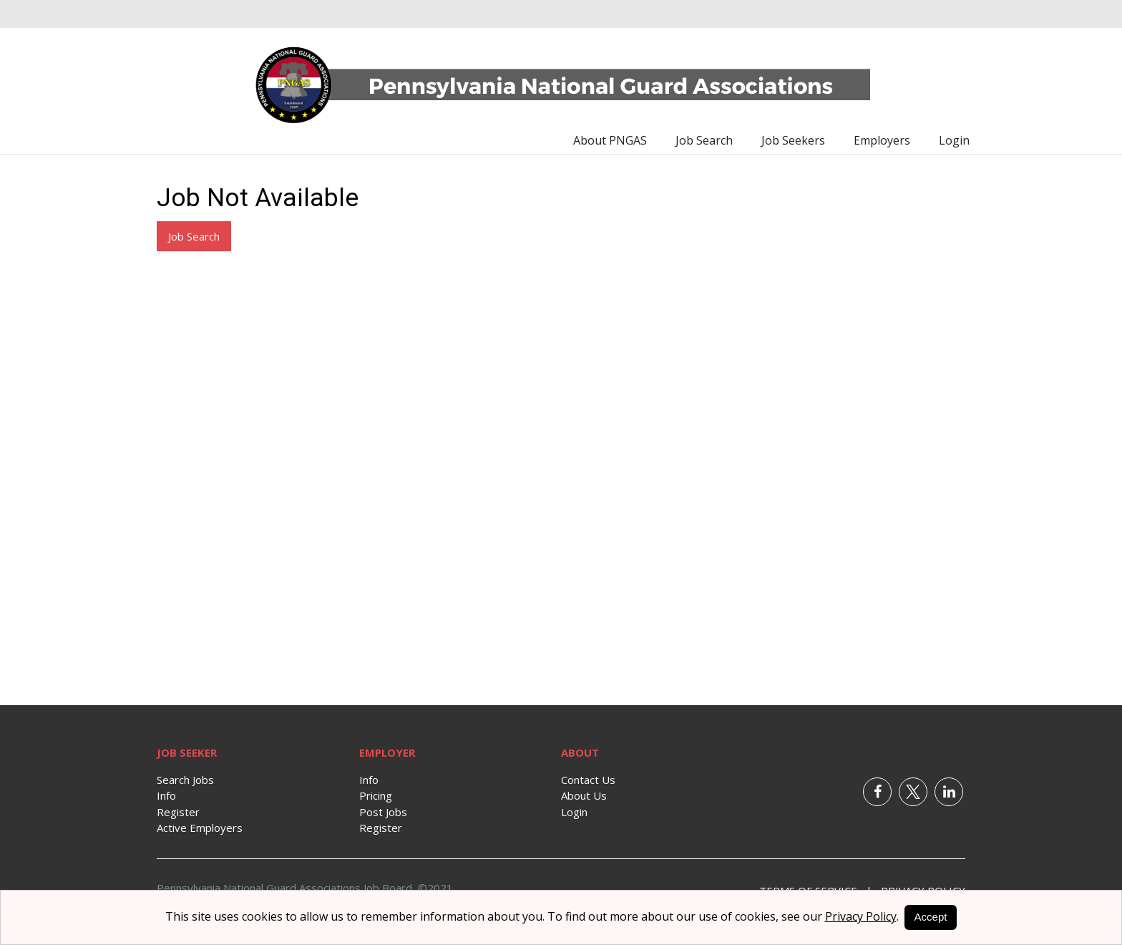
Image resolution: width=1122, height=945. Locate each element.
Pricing (375, 795)
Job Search (704, 140)
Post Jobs (383, 812)
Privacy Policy (861, 916)
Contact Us (588, 779)
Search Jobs (185, 779)
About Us (584, 795)
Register (178, 812)
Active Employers (200, 827)
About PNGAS (610, 140)
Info (166, 795)
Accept (930, 917)
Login (954, 140)
